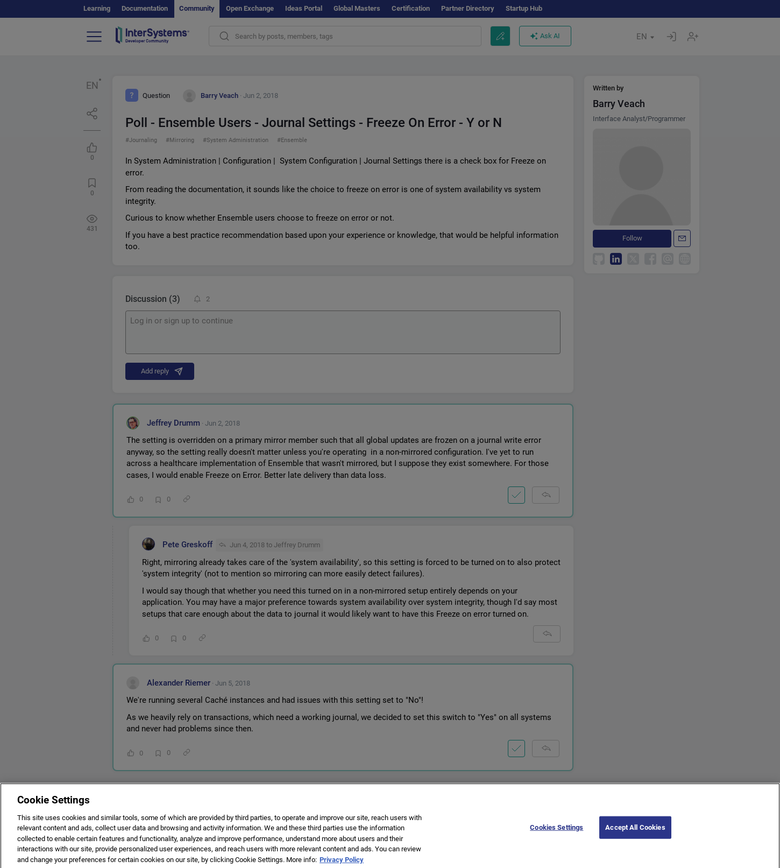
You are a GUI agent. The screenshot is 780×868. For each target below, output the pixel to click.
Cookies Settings (556, 833)
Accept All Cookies (635, 833)
